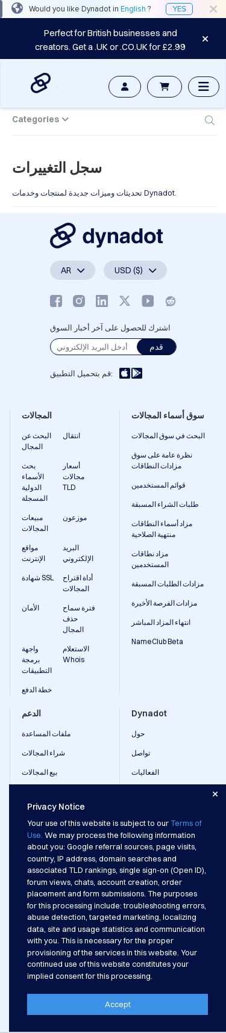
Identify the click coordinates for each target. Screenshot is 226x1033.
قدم (156, 346)
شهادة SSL (38, 577)
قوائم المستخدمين (158, 484)
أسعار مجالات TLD (73, 476)
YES (179, 9)
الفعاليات (145, 772)
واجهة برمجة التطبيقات (37, 659)
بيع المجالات (39, 772)
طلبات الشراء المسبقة (165, 504)
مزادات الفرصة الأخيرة (164, 602)
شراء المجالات (43, 752)
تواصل (140, 752)
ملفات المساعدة (46, 733)
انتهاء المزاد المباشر (160, 622)
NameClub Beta (157, 641)
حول (138, 733)
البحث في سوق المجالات (168, 435)
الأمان (30, 607)
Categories (35, 119)
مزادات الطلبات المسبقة (167, 583)
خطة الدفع (37, 689)
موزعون (75, 517)
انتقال (71, 435)
